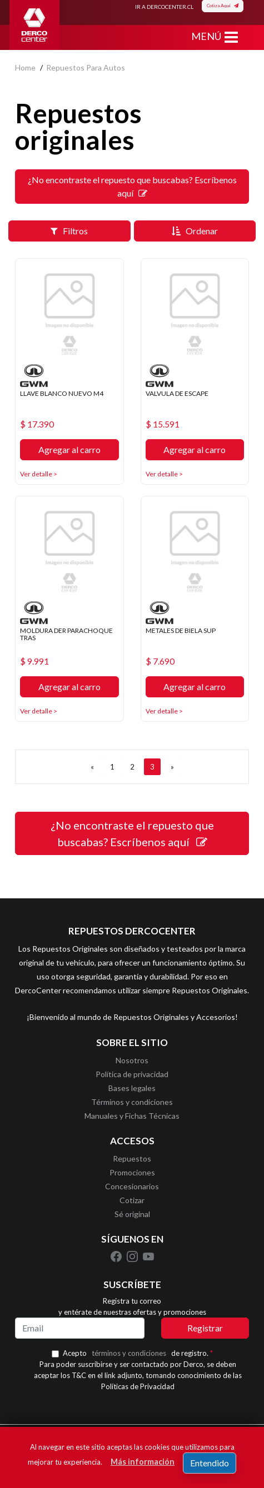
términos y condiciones (129, 1353)
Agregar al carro (69, 449)
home (25, 67)
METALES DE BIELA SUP (181, 630)
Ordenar (195, 230)
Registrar (205, 1328)
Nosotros (132, 1060)
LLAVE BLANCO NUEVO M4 (61, 393)
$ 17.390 (37, 424)
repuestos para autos (85, 67)
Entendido (209, 1462)
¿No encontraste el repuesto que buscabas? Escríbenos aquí (132, 186)
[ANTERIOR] (92, 766)
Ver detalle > (38, 474)
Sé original (132, 1214)
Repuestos (132, 1158)
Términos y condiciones (132, 1102)
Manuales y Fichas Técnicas (132, 1115)
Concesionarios (132, 1186)
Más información (143, 1461)
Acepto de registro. (138, 1353)
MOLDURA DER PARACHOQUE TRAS (66, 634)
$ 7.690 (160, 661)
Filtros (69, 230)
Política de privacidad (132, 1074)
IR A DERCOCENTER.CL (164, 6)
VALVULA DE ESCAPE (177, 393)
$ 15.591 (163, 424)
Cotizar (132, 1200)
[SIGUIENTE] (172, 766)
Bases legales (132, 1088)
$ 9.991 (34, 661)
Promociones (132, 1172)
